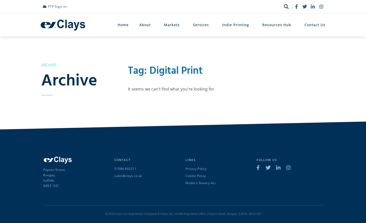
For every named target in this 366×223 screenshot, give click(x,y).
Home (123, 24)
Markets (173, 24)
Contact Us (314, 24)
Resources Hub (278, 24)
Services (202, 24)
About (146, 24)
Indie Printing (237, 24)
